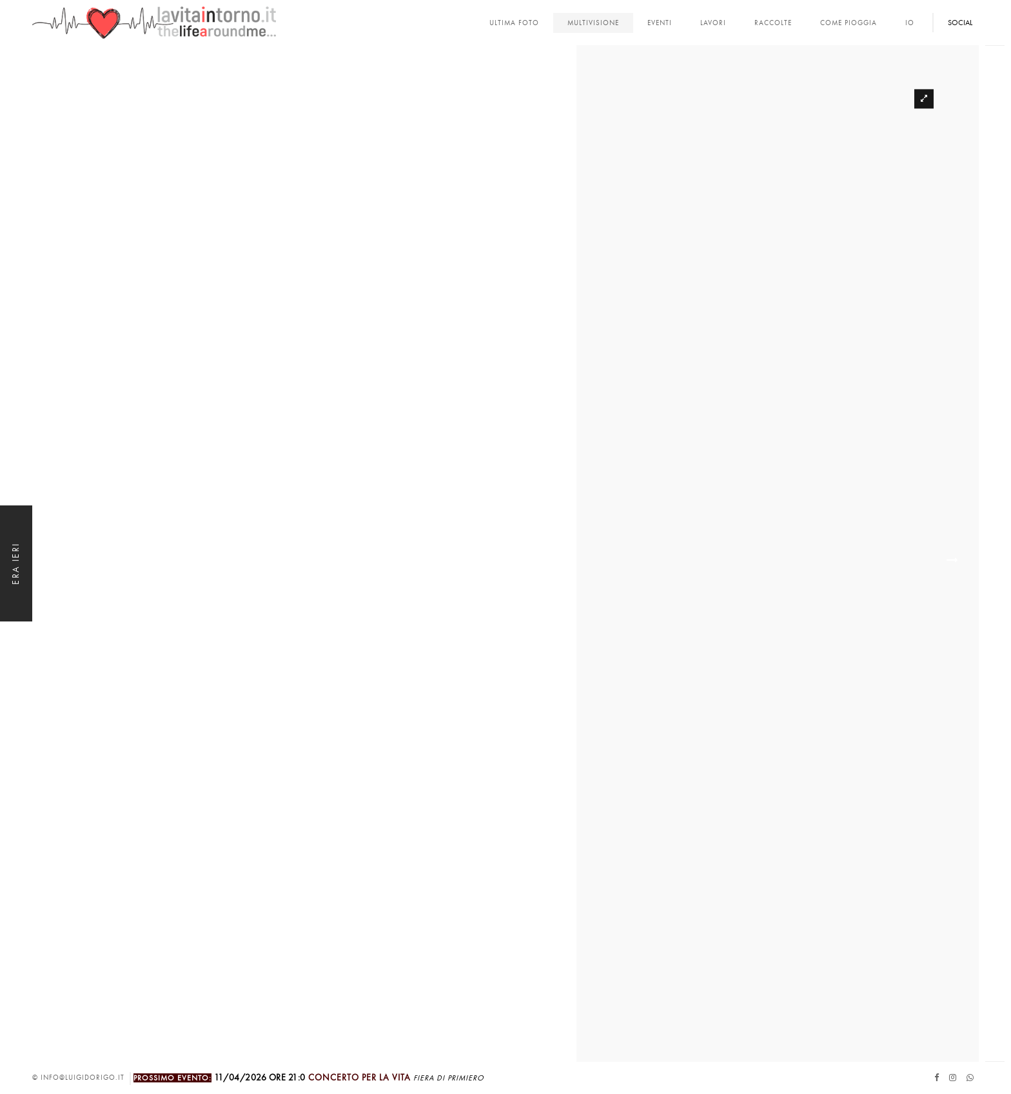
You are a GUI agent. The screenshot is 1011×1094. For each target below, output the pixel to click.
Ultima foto (514, 23)
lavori (713, 23)
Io (909, 23)
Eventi (659, 23)
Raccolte (773, 23)
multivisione (593, 23)
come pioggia (848, 23)
